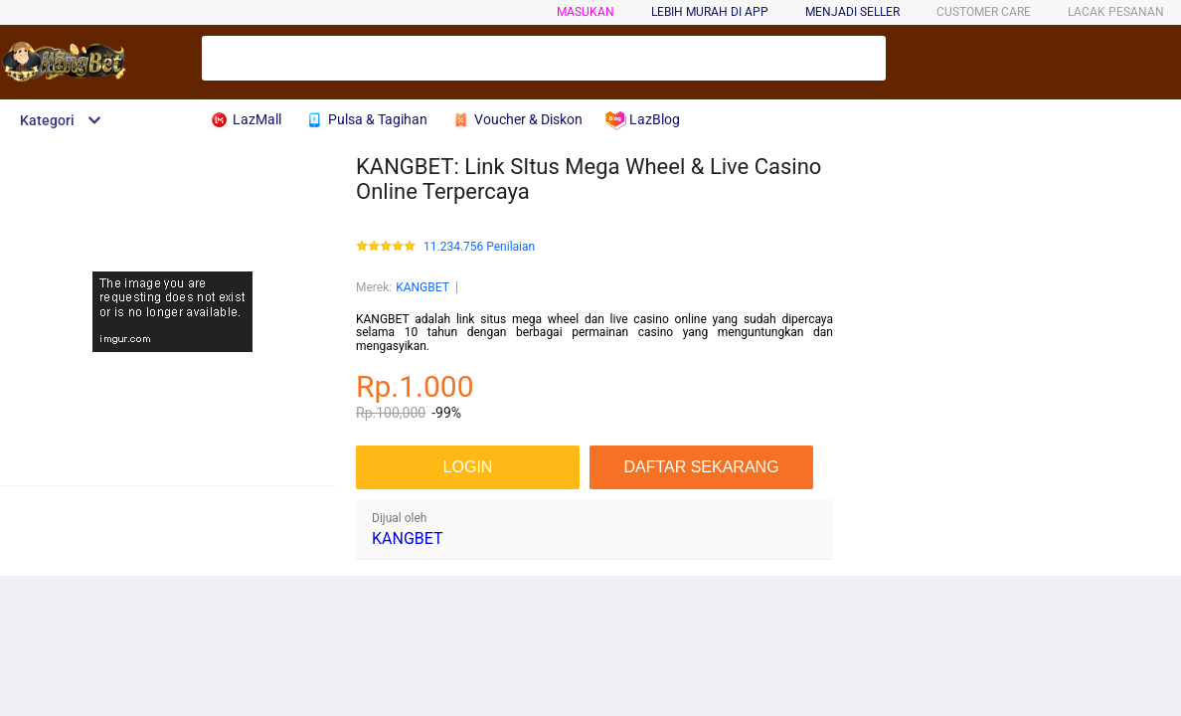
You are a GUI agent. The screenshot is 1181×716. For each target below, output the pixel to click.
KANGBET (422, 287)
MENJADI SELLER (852, 12)
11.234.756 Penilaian (479, 247)
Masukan (585, 12)
